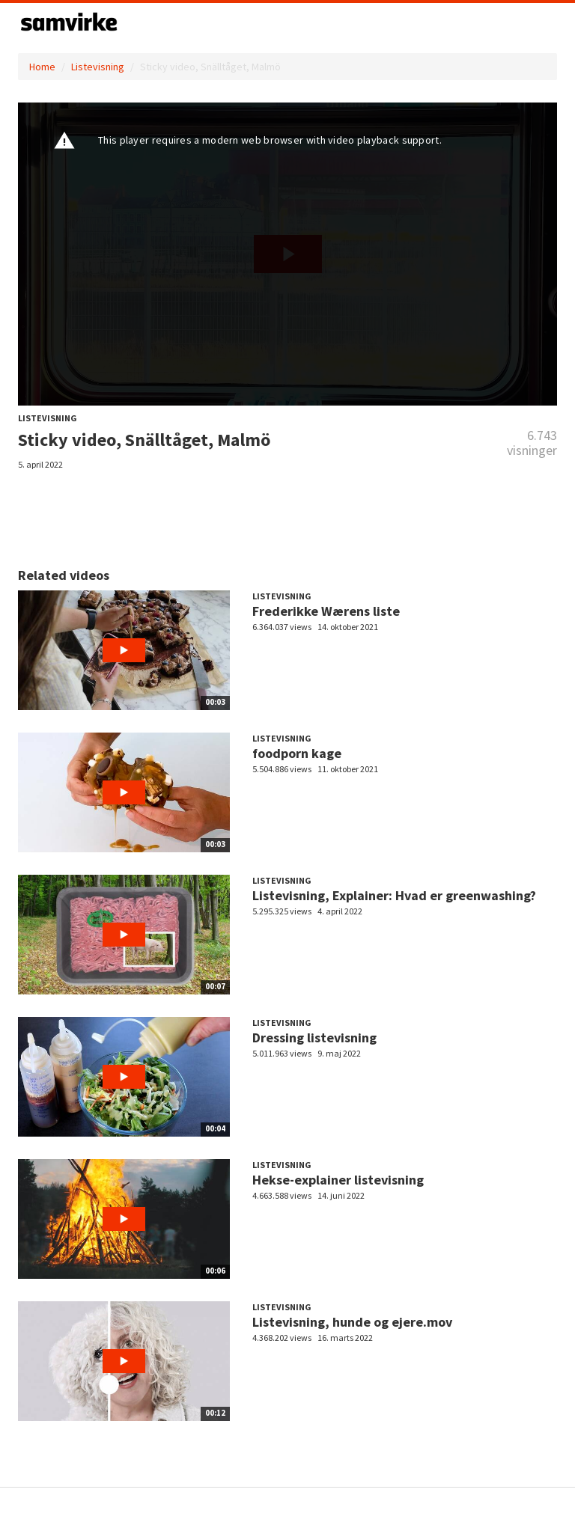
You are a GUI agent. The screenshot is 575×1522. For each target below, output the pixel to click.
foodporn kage (296, 753)
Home (42, 66)
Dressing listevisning (314, 1037)
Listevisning (97, 66)
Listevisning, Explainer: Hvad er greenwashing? (394, 895)
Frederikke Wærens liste (326, 611)
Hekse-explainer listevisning (338, 1179)
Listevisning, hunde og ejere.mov (352, 1321)
